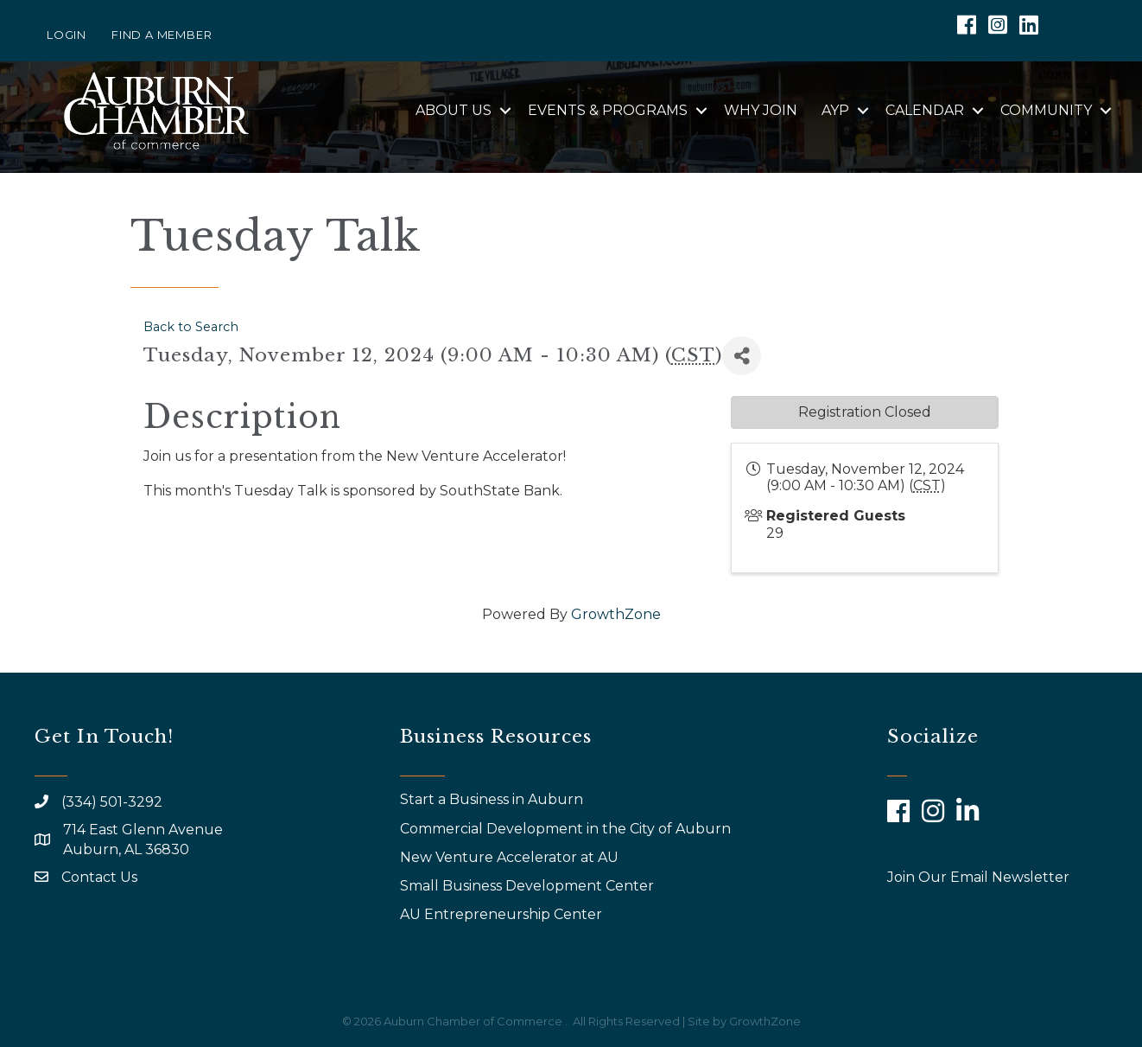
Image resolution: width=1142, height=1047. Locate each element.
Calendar (924, 110)
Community (1046, 110)
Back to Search (190, 327)
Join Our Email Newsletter (978, 877)
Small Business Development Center (528, 886)
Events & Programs (608, 110)
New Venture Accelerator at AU (511, 857)
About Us (454, 110)
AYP (835, 110)
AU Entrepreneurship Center (503, 914)
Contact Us (99, 877)
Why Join (760, 110)
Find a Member (161, 34)
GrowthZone (616, 614)
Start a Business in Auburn (491, 799)
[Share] (741, 355)
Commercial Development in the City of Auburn (567, 828)
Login (66, 34)
